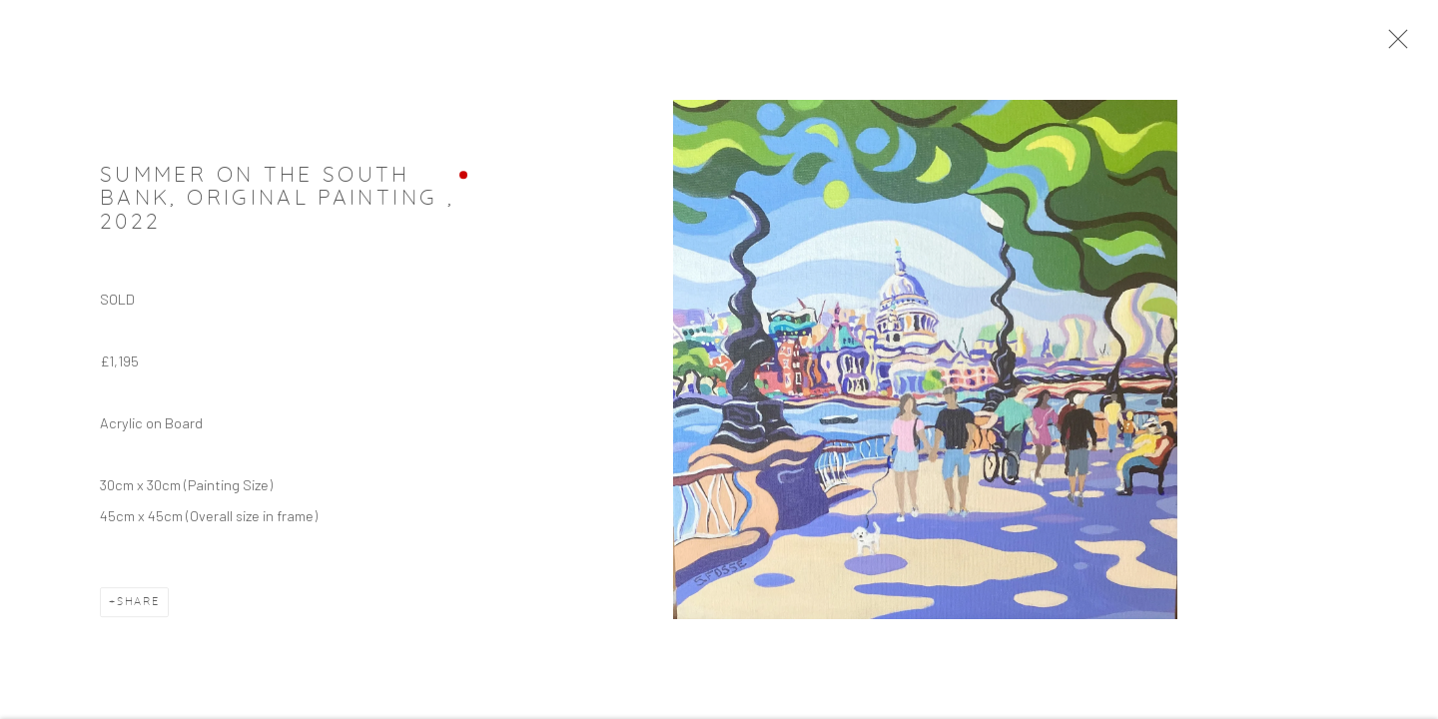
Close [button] (1393, 45)
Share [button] (138, 604)
